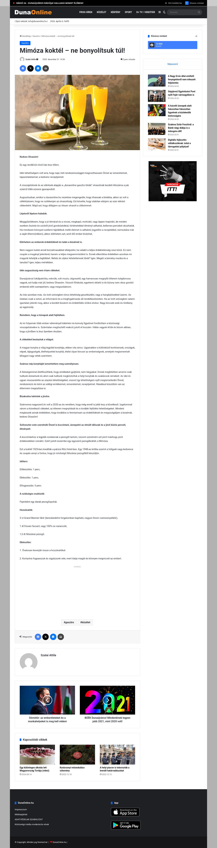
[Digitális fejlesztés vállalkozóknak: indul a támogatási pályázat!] (157, 144)
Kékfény (115, 12)
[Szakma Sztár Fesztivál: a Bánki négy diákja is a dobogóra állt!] (157, 129)
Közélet (101, 12)
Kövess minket (194, 3)
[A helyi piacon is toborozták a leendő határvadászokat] (117, 755)
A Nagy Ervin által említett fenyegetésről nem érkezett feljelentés (182, 79)
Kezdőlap (25, 36)
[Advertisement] (77, 591)
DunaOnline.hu (59, 842)
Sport (128, 12)
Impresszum (21, 809)
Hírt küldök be (173, 3)
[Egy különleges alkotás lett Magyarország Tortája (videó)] (37, 755)
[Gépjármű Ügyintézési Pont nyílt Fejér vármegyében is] (157, 96)
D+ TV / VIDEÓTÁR (145, 12)
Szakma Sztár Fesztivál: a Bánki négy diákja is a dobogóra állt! (181, 127)
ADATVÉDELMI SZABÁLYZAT (29, 819)
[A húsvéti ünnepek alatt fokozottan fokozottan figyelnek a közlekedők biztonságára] (157, 110)
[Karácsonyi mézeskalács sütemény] (77, 755)
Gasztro (36, 36)
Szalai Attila (30, 59)
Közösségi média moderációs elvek (32, 824)
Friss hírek (85, 12)
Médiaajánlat (21, 814)
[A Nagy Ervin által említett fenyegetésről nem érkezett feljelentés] (157, 80)
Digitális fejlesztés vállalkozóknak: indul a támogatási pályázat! (179, 143)
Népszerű (172, 64)
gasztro (69, 622)
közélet (86, 622)
